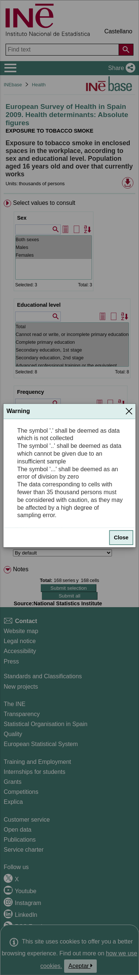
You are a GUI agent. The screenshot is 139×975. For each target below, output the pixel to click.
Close (121, 537)
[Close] (129, 411)
